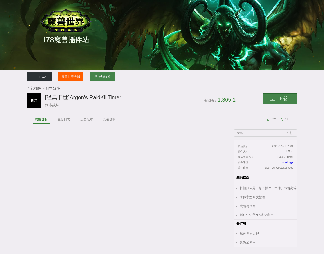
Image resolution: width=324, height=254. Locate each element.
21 (286, 119)
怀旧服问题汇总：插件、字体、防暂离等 (268, 188)
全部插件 (34, 88)
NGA (42, 77)
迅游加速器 (102, 77)
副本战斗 (52, 88)
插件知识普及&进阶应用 (256, 215)
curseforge (287, 162)
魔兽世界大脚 (70, 77)
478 (274, 119)
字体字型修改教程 (252, 197)
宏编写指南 (248, 206)
